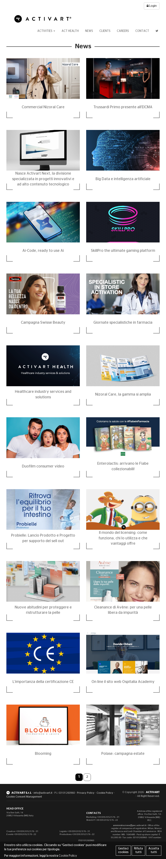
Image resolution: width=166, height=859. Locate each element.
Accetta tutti (153, 850)
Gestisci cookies (123, 850)
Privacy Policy (85, 793)
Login (152, 5)
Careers (123, 31)
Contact (142, 31)
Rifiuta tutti (138, 850)
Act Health (70, 31)
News (89, 31)
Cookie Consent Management (24, 796)
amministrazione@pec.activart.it (129, 825)
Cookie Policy (105, 793)
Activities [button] (46, 31)
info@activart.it (43, 793)
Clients (104, 31)
